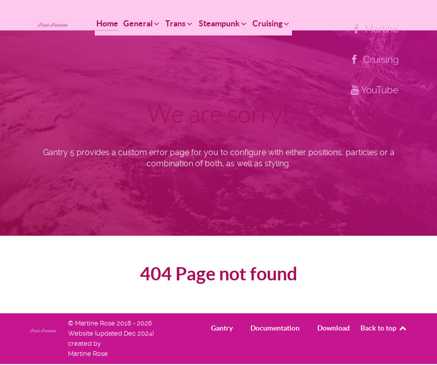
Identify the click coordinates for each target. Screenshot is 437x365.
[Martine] (374, 29)
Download (333, 328)
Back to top (384, 328)
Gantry (222, 328)
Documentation (275, 328)
